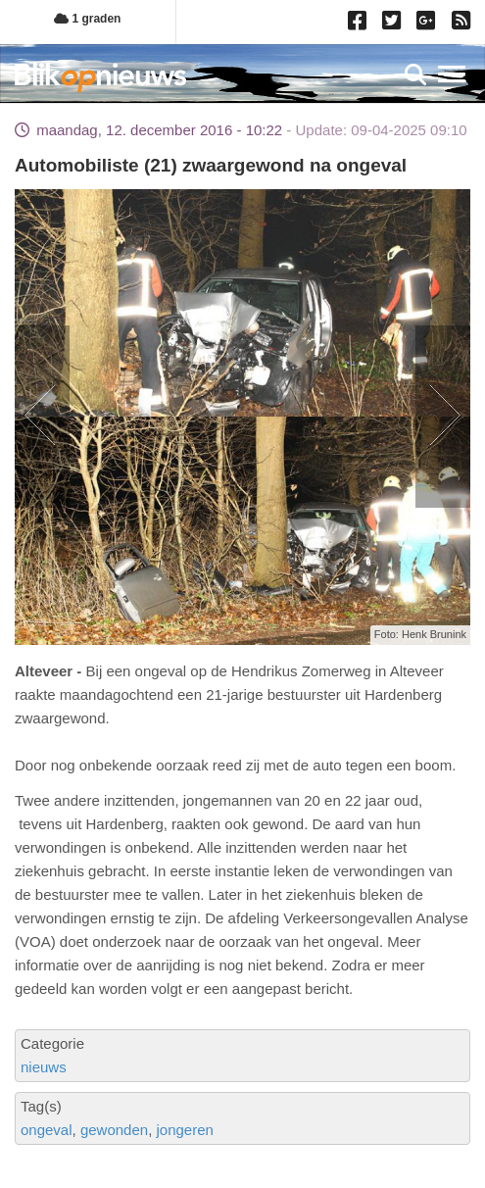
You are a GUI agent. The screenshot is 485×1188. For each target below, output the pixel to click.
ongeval (47, 1129)
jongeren (184, 1129)
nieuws (44, 1067)
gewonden (114, 1129)
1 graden (87, 18)
